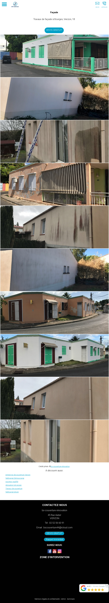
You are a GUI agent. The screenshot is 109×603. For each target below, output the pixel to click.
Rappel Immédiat (54, 539)
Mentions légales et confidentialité (47, 599)
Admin (63, 599)
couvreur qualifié (12, 482)
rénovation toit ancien (14, 485)
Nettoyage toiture (12, 492)
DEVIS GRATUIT (54, 30)
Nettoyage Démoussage (15, 478)
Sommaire (71, 599)
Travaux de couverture (14, 488)
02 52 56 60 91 (56, 522)
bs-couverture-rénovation (60, 466)
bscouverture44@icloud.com (58, 527)
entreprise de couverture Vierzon (18, 475)
